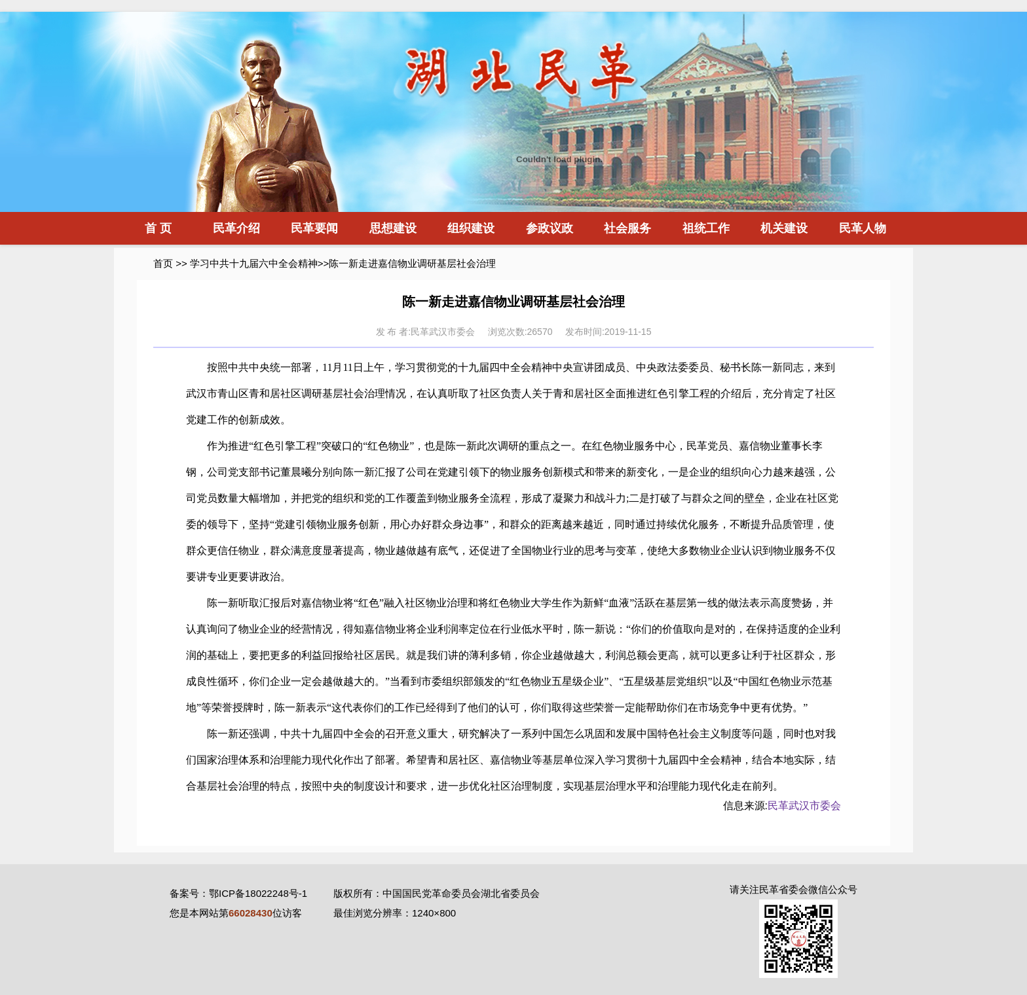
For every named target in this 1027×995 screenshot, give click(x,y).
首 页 (158, 228)
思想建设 (393, 228)
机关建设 (784, 228)
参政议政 (549, 228)
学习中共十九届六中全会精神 (254, 263)
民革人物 (862, 228)
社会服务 (627, 228)
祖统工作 (706, 228)
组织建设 (471, 228)
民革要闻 (314, 228)
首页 (163, 263)
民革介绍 (236, 228)
